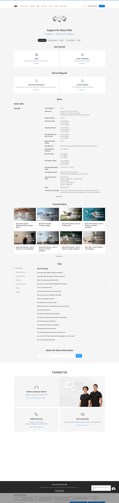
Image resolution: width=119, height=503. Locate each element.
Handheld (32, 2)
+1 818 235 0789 (38, 418)
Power (38, 2)
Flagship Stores (36, 499)
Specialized (44, 2)
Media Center (72, 497)
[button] (113, 489)
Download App (59, 487)
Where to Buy (63, 2)
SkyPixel (90, 497)
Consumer (16, 497)
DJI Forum (90, 499)
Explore (50, 2)
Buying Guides (73, 499)
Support (56, 2)
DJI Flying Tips (54, 499)
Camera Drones (24, 2)
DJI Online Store (36, 497)
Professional (16, 499)
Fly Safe (52, 497)
